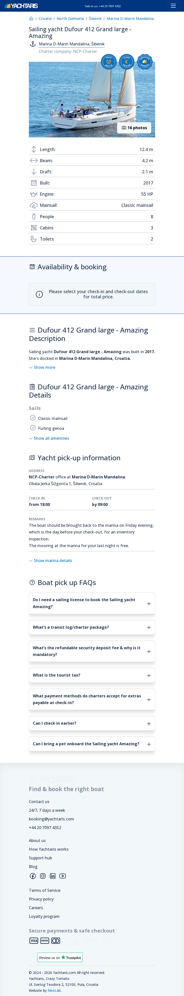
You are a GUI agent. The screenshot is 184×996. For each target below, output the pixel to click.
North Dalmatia (70, 18)
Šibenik (95, 18)
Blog (33, 866)
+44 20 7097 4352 (45, 827)
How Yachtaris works (49, 849)
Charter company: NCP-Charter (68, 51)
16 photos (134, 127)
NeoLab (54, 990)
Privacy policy (41, 899)
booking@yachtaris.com (51, 819)
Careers (36, 907)
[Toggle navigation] (173, 6)
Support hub (40, 858)
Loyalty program (44, 916)
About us (37, 840)
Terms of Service (44, 890)
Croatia (45, 18)
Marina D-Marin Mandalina (130, 18)
